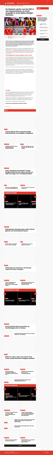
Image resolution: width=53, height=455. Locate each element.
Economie (6, 382)
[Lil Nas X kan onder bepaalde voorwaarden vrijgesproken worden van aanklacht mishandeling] (8, 420)
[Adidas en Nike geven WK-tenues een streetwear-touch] (38, 27)
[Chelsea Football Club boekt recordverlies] (38, 33)
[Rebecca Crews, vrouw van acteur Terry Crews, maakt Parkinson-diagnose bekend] (20, 346)
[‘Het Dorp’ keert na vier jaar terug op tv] (28, 181)
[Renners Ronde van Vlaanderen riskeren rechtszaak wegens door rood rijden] (11, 391)
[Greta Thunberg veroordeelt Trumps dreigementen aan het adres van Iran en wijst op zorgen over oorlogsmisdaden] (20, 160)
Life (28, 3)
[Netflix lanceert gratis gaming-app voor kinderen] (24, 295)
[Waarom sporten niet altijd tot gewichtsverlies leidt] (38, 30)
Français (48, 0)
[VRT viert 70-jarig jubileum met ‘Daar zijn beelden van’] (12, 181)
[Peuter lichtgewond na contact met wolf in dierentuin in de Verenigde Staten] (12, 276)
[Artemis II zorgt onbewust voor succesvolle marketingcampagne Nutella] (12, 406)
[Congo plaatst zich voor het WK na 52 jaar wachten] (38, 36)
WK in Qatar (13, 49)
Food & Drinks (7, 410)
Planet (23, 3)
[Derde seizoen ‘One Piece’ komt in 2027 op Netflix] (12, 238)
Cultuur (6, 265)
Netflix (6, 241)
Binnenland (23, 410)
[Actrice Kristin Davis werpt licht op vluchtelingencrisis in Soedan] (20, 316)
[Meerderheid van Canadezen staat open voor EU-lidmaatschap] (28, 434)
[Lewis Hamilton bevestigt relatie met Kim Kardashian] (8, 426)
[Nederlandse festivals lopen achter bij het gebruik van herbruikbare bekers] (20, 218)
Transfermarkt (13, 72)
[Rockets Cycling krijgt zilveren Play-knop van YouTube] (24, 391)
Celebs (6, 129)
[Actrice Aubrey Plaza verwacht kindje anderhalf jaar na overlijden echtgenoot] (20, 121)
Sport (6, 34)
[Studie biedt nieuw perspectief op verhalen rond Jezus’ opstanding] (8, 334)
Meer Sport (44, 39)
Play (21, 3)
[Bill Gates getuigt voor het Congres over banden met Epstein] (28, 140)
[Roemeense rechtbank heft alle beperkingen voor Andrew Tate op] (28, 276)
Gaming (20, 298)
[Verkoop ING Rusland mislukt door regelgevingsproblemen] (8, 380)
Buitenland (7, 144)
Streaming (22, 185)
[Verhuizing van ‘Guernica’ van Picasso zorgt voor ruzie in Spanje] (20, 257)
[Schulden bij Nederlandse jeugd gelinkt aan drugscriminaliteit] (12, 140)
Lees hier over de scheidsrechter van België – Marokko (16, 103)
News (18, 3)
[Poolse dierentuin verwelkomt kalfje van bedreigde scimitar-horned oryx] (12, 365)
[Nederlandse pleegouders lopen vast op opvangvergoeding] (28, 365)
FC (6, 37)
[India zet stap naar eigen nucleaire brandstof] (12, 434)
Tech (26, 3)
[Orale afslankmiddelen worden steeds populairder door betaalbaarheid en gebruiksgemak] (28, 406)
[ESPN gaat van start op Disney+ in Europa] (28, 238)
